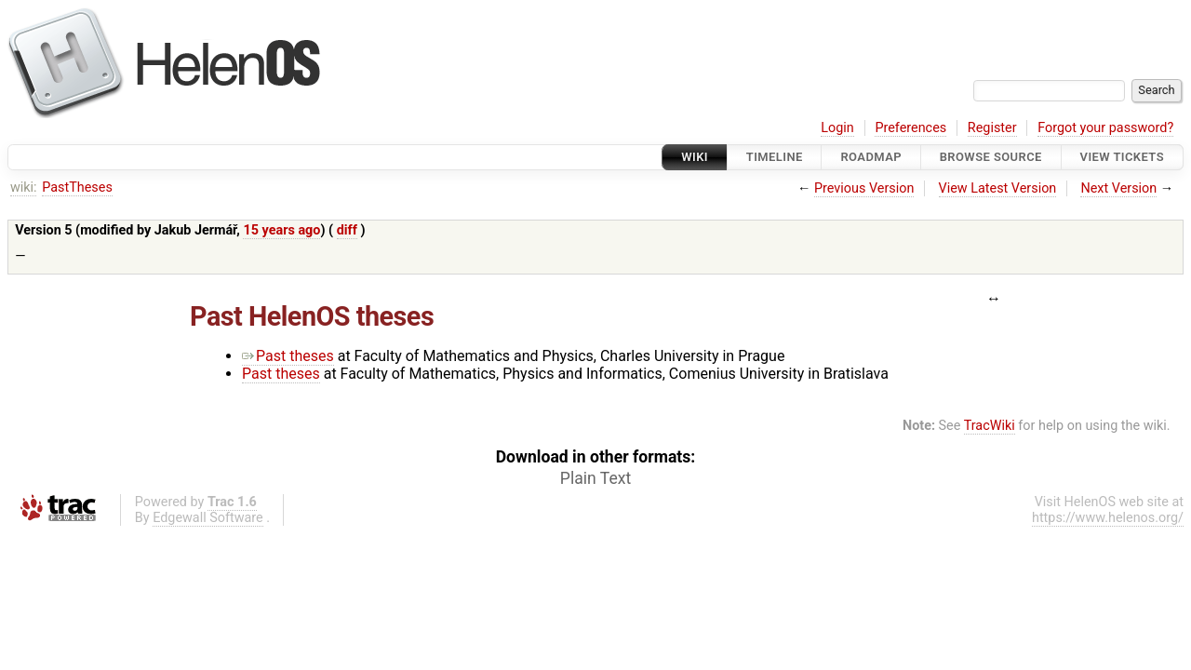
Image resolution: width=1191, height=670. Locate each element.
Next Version (1118, 188)
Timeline (774, 157)
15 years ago (281, 230)
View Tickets (1122, 157)
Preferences (910, 128)
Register (992, 128)
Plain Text (595, 478)
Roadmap (871, 157)
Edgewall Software (208, 518)
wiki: (23, 187)
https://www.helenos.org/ (1108, 518)
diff (347, 230)
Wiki (694, 157)
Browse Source (991, 157)
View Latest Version (998, 188)
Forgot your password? (1105, 128)
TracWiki (989, 426)
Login (837, 128)
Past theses (288, 356)
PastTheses (77, 187)
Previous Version (864, 188)
